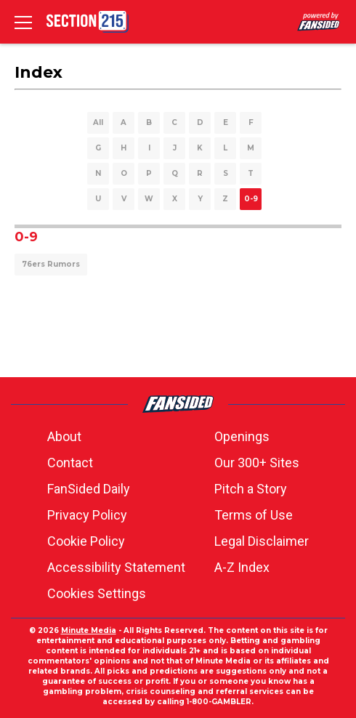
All (98, 122)
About (64, 436)
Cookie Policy (86, 541)
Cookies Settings (96, 593)
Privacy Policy (87, 515)
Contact (70, 462)
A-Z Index (242, 567)
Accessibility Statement (116, 567)
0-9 (251, 198)
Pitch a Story (250, 488)
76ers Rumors (51, 264)
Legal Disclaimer (261, 541)
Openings (242, 436)
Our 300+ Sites (256, 462)
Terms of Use (253, 515)
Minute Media (88, 630)
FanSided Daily (88, 488)
